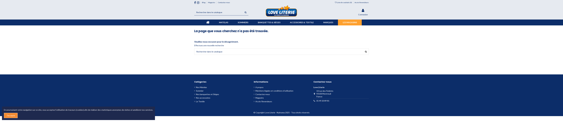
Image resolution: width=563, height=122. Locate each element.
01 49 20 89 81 (322, 101)
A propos (259, 87)
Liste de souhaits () (343, 2)
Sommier (200, 91)
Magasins (211, 2)
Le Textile (200, 101)
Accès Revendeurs (362, 2)
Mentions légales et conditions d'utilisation (274, 91)
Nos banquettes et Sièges (207, 94)
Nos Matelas (201, 87)
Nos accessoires (203, 98)
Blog (204, 2)
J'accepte (11, 115)
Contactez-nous (224, 2)
